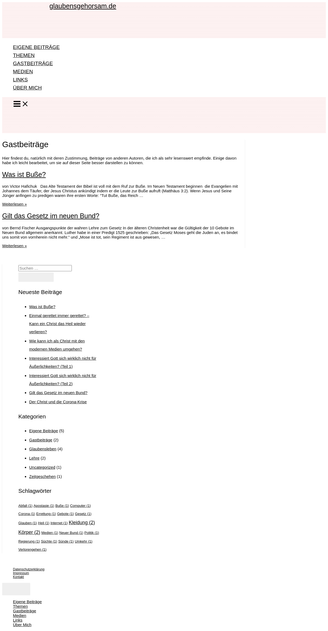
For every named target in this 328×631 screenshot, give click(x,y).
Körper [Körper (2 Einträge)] (29, 532)
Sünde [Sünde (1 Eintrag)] (66, 541)
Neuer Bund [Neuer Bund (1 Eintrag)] (71, 533)
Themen (24, 55)
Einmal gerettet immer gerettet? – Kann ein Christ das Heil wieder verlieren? (59, 323)
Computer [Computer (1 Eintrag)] (80, 506)
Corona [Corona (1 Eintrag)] (26, 514)
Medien (23, 71)
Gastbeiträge (33, 63)
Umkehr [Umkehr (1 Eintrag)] (83, 541)
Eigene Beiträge (36, 47)
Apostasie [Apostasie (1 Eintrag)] (43, 506)
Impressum (21, 573)
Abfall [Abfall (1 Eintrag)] (25, 506)
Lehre (34, 458)
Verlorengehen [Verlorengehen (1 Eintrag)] (32, 549)
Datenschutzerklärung (29, 569)
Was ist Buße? (24, 174)
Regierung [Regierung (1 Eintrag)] (29, 541)
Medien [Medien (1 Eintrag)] (49, 533)
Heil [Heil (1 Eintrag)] (43, 523)
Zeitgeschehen (42, 476)
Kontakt (18, 577)
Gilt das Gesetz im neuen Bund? (50, 216)
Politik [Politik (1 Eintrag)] (91, 533)
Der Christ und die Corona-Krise (58, 401)
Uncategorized (42, 467)
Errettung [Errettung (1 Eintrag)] (46, 514)
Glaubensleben (42, 449)
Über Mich (27, 88)
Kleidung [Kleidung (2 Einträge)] (82, 522)
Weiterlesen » (14, 204)
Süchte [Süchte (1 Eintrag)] (49, 541)
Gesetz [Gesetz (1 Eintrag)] (83, 514)
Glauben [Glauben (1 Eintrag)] (27, 523)
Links (20, 79)
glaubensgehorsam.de (82, 6)
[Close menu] (16, 589)
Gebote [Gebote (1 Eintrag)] (65, 514)
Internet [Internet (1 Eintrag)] (59, 523)
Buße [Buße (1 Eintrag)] (62, 506)
